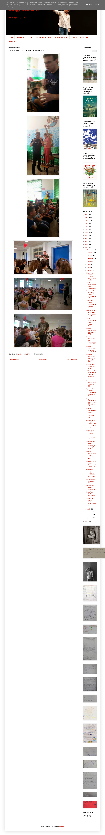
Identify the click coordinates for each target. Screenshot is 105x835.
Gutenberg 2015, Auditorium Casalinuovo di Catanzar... (91, 473)
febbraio (90, 515)
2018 (87, 238)
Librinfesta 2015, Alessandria (90, 493)
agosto (89, 261)
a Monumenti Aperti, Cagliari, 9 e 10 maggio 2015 (90, 445)
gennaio (89, 518)
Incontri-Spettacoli (43, 37)
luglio (89, 264)
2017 (87, 241)
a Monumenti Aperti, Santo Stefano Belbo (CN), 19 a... (91, 374)
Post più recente (14, 359)
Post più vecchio (72, 359)
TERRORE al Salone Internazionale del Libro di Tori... (91, 304)
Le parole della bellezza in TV (90, 481)
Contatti (11, 42)
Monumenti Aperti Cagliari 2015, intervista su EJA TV (90, 434)
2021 (87, 229)
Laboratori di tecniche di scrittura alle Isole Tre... (91, 313)
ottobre (89, 256)
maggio (89, 270)
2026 (87, 215)
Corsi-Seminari (61, 37)
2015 (87, 247)
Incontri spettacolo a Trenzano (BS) (91, 383)
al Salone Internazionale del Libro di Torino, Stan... (91, 285)
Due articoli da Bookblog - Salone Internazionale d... (91, 294)
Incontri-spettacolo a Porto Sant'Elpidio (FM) (91, 455)
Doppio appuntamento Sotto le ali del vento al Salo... (91, 402)
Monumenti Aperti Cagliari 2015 (91, 487)
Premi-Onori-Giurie (79, 37)
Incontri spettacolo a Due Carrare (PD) (91, 331)
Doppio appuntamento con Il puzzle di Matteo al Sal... (91, 413)
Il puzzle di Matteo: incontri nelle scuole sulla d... (91, 392)
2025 (87, 218)
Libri (30, 37)
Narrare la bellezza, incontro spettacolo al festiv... (91, 276)
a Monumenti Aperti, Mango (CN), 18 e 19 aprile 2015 (91, 423)
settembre (90, 258)
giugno (89, 267)
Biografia (20, 37)
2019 (87, 235)
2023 (87, 224)
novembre (90, 253)
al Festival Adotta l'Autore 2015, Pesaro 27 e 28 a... (91, 501)
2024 (87, 221)
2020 (87, 232)
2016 (87, 244)
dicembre (90, 250)
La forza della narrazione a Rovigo (90, 366)
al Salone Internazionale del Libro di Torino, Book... (91, 322)
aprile (89, 509)
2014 (87, 521)
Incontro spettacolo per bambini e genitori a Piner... (91, 358)
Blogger (61, 826)
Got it (96, 5)
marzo (89, 512)
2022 (87, 226)
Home (10, 37)
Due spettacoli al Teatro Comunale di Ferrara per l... (91, 464)
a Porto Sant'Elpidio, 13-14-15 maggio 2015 (91, 349)
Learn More (88, 5)
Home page (43, 359)
